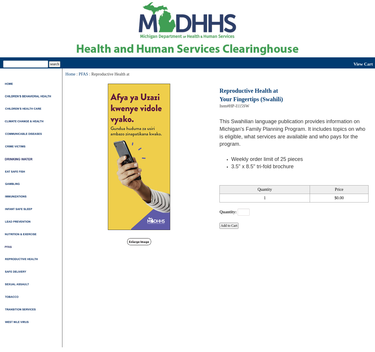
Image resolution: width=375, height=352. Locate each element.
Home (70, 74)
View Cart (363, 64)
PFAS (83, 74)
